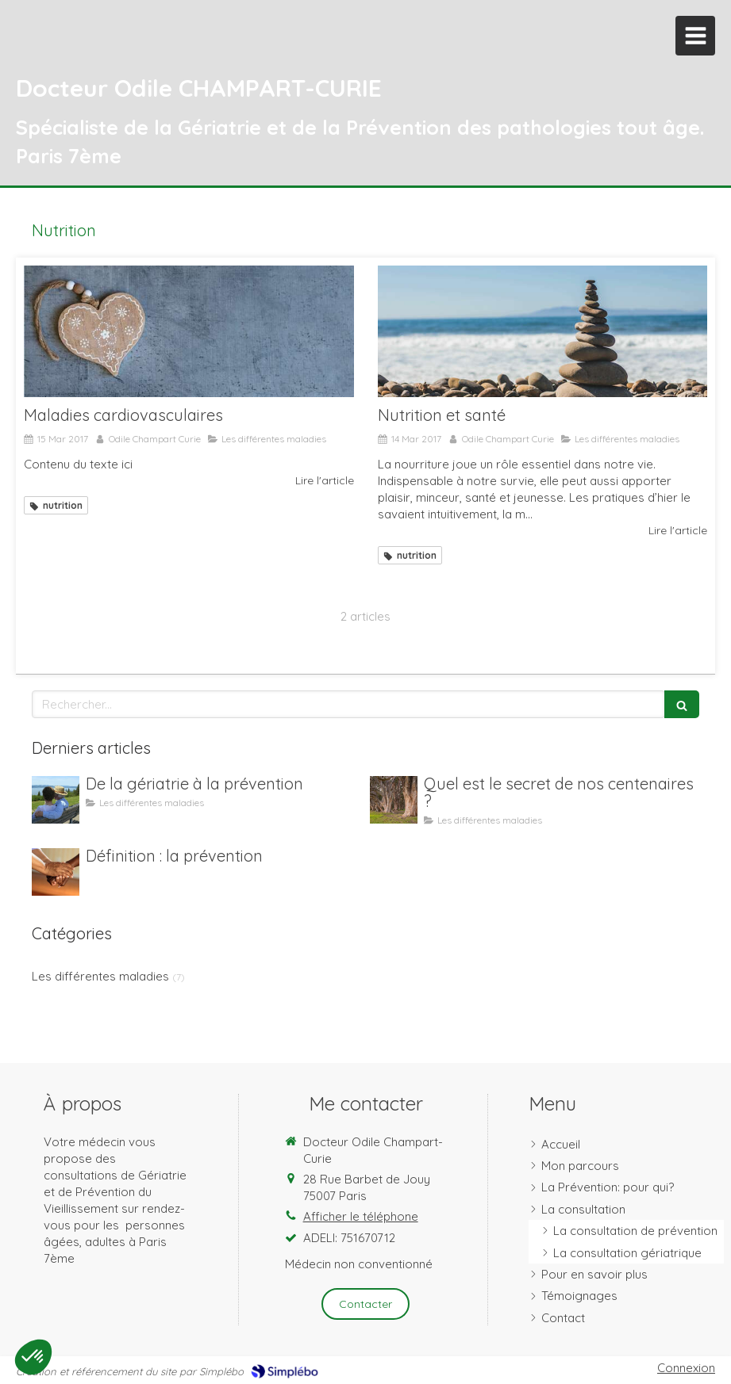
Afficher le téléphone (360, 1216)
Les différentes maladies (100, 976)
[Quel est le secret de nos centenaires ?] (393, 800)
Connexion (686, 1367)
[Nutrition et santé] (543, 331)
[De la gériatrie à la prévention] (55, 800)
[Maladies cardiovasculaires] (189, 331)
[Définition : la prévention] (55, 872)
